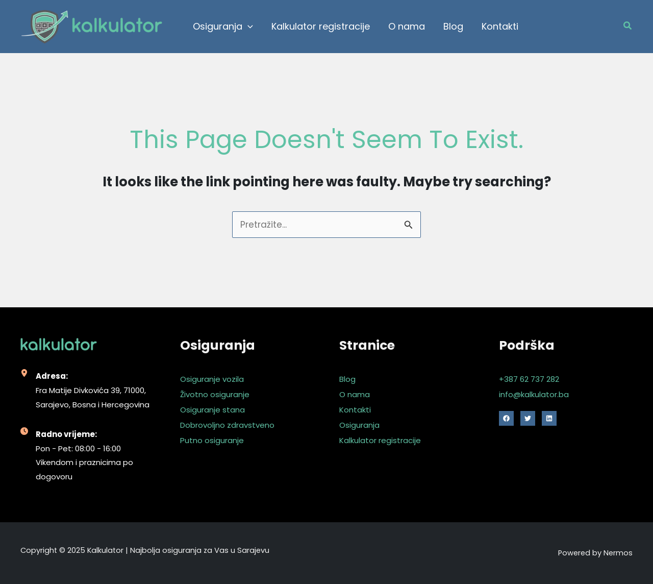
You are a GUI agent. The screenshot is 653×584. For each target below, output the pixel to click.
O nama (354, 394)
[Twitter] (527, 418)
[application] (247, 26)
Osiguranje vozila (212, 379)
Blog (347, 379)
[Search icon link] (628, 26)
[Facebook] (506, 418)
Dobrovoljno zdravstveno (227, 425)
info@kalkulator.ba (534, 394)
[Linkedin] (549, 418)
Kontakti (355, 409)
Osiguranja (359, 425)
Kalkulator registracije (380, 440)
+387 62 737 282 (529, 379)
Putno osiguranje (212, 440)
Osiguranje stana (212, 409)
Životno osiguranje (214, 394)
